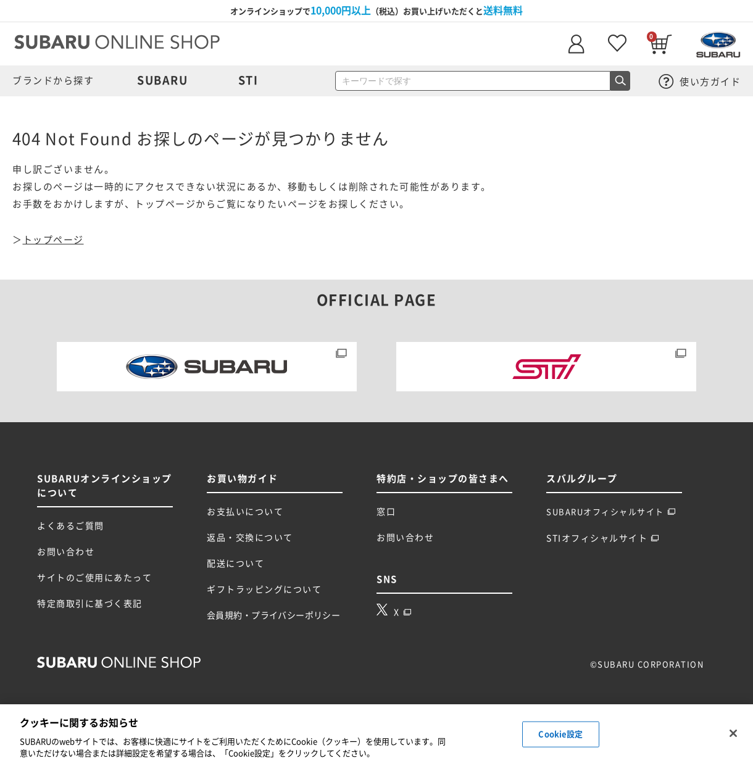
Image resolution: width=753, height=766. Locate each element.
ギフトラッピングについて (264, 589)
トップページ (53, 239)
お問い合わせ (65, 551)
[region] (376, 735)
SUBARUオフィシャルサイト (611, 512)
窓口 (386, 511)
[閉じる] (733, 733)
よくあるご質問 (70, 526)
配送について (235, 563)
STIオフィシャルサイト (602, 538)
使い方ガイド (700, 81)
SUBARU (162, 80)
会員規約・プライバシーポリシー (273, 615)
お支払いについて (245, 511)
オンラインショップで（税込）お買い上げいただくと (376, 10)
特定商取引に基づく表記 (90, 603)
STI (248, 80)
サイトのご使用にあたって (94, 577)
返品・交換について (250, 537)
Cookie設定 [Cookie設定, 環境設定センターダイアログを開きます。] (560, 734)
